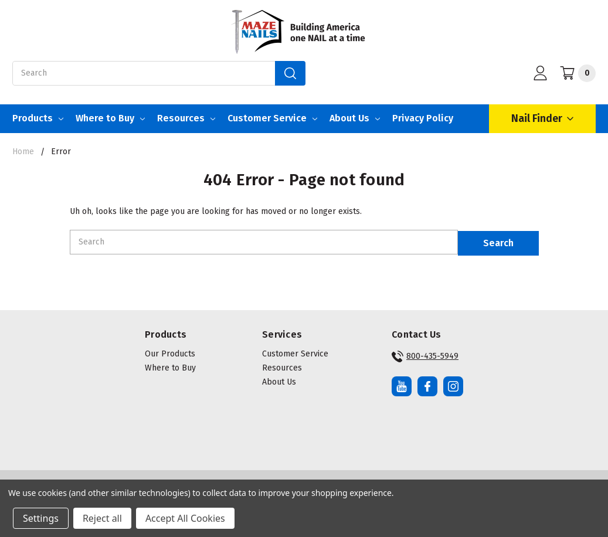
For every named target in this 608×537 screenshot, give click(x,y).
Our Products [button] (170, 351)
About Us (355, 118)
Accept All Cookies (185, 518)
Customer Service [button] (295, 351)
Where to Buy (110, 118)
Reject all (102, 518)
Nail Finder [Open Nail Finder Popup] (542, 118)
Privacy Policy (422, 118)
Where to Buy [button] (170, 366)
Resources (186, 118)
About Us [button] (279, 380)
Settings (41, 518)
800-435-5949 (425, 354)
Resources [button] (282, 366)
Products (37, 118)
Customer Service (272, 118)
